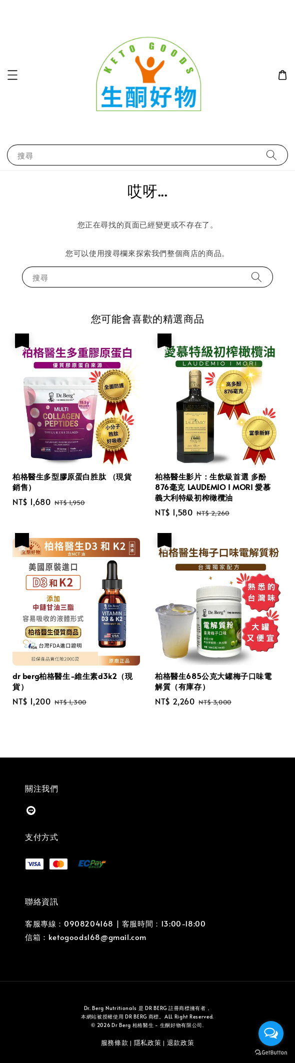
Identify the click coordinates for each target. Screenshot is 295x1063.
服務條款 (114, 1042)
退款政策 (180, 1042)
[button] (13, 75)
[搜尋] (272, 154)
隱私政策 (148, 1042)
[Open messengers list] (271, 1033)
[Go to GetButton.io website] (271, 1053)
